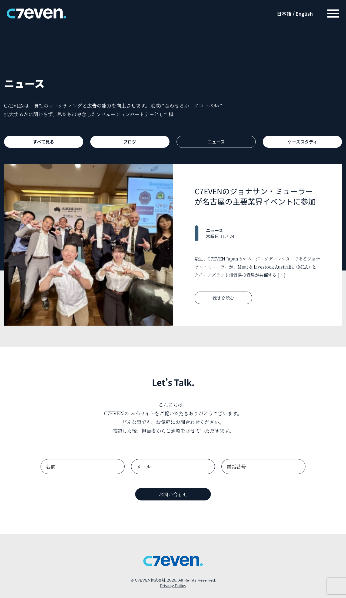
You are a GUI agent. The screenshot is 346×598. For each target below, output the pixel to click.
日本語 (284, 13)
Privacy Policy (173, 585)
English (304, 13)
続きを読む (223, 298)
